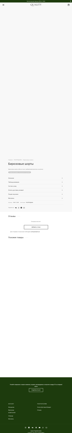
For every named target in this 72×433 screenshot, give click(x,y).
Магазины (11, 198)
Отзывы (39, 410)
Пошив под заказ (13, 194)
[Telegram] (21, 207)
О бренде (10, 416)
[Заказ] (69, 5)
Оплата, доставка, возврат (16, 190)
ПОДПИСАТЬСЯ (36, 390)
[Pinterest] (36, 427)
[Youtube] (39, 427)
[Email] (24, 207)
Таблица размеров (13, 182)
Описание (11, 178)
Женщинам (11, 407)
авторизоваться (35, 231)
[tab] (36, 178)
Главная (10, 160)
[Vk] (15, 207)
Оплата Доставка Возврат (44, 407)
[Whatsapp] (18, 207)
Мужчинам (11, 410)
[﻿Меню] (3, 4)
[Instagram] (25, 427)
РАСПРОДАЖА (18, 160)
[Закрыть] (70, 1)
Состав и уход (12, 186)
